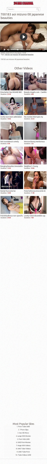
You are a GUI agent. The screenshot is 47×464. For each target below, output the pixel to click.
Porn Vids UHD (24, 439)
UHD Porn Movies (24, 442)
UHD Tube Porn (24, 452)
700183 (7, 54)
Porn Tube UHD (24, 426)
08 (19, 54)
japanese (24, 54)
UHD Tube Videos (24, 448)
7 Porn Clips (24, 430)
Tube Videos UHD (24, 455)
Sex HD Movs (24, 433)
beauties (30, 54)
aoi (11, 54)
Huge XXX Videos (24, 445)
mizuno (15, 54)
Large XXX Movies (24, 436)
